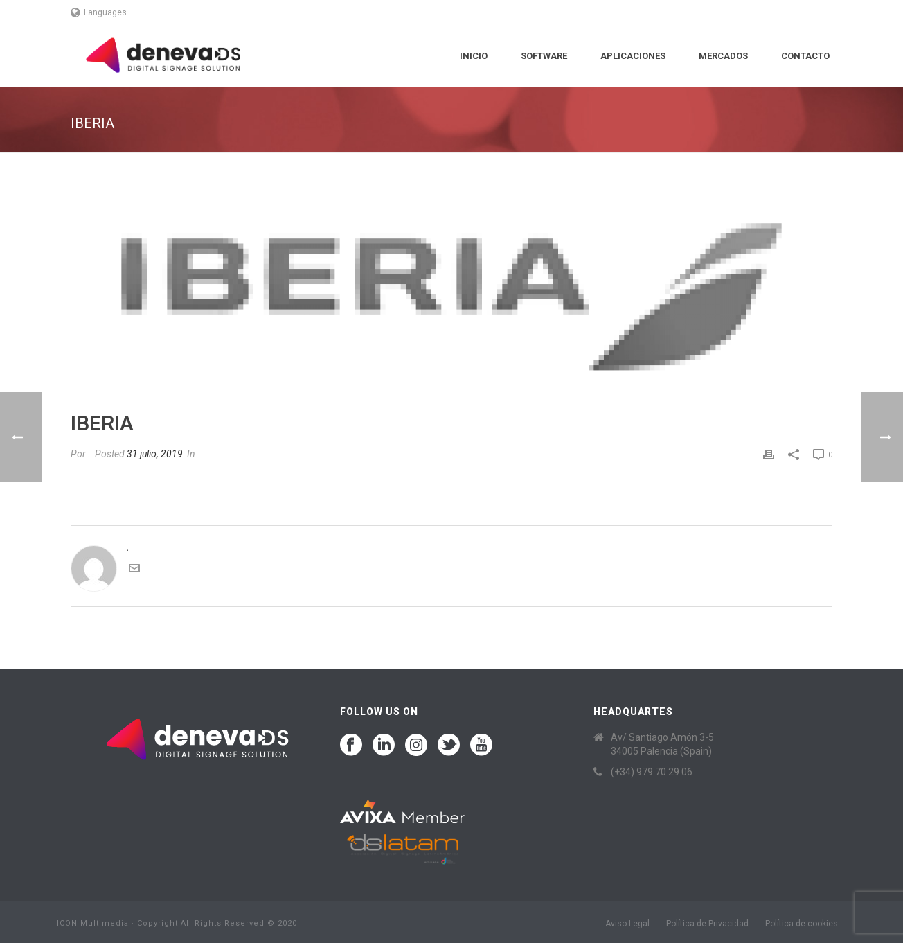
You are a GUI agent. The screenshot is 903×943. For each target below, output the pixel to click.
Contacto (805, 56)
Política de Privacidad (707, 923)
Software (544, 56)
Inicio (474, 56)
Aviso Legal (627, 923)
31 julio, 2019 (155, 453)
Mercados (723, 56)
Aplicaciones (632, 56)
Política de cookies (801, 923)
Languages (99, 12)
